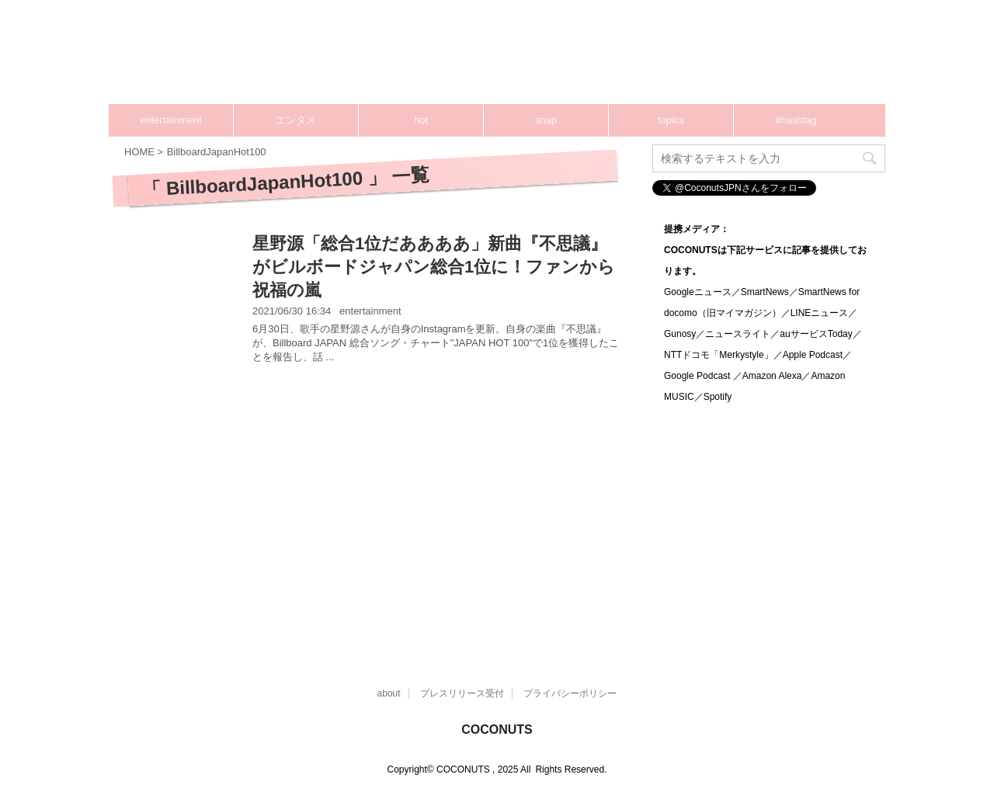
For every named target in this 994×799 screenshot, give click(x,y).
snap (546, 120)
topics (671, 120)
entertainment (171, 120)
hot (421, 120)
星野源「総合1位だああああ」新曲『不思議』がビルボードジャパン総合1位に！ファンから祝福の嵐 (433, 267)
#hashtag (796, 120)
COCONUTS (497, 729)
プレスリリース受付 (462, 693)
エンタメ (296, 120)
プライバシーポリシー (570, 693)
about (389, 693)
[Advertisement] (372, 507)
